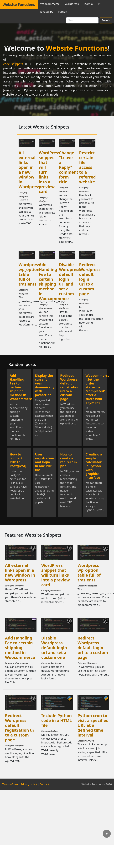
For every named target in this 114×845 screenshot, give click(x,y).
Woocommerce (50, 4)
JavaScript (46, 11)
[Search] (82, 20)
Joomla (88, 4)
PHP (100, 4)
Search (106, 20)
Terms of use (10, 784)
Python (62, 11)
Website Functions (19, 4)
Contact (44, 784)
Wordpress (72, 4)
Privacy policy (29, 784)
